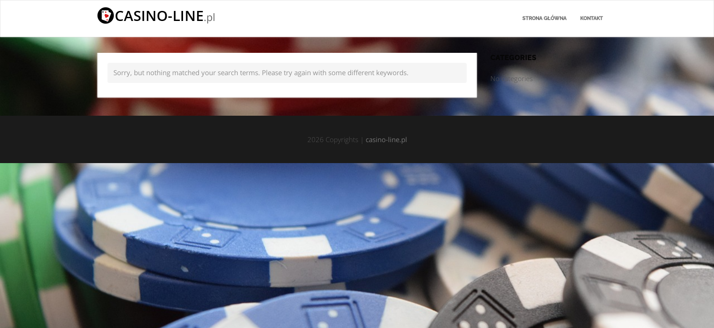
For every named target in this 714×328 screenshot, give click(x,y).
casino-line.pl (386, 139)
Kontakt (591, 18)
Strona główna (544, 18)
